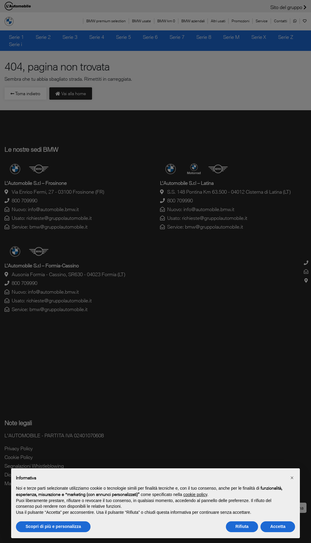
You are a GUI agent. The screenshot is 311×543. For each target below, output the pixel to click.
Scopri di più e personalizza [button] (53, 526)
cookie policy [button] (195, 494)
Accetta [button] (277, 526)
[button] (292, 478)
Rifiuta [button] (242, 526)
